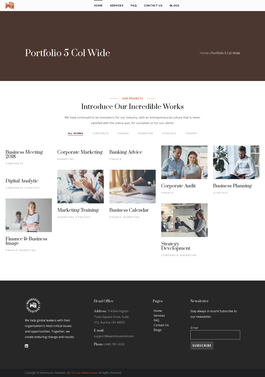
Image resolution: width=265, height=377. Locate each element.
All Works (75, 133)
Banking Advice (125, 152)
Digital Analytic (22, 181)
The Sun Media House (84, 372)
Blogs (158, 330)
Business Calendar (129, 210)
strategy (169, 133)
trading (191, 133)
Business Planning (232, 186)
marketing (145, 133)
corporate (100, 133)
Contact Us (161, 325)
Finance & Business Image (26, 241)
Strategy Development (175, 246)
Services (159, 315)
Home (204, 53)
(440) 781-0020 (114, 344)
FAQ (156, 320)
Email (194, 328)
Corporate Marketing (80, 152)
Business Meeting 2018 (24, 154)
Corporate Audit (178, 186)
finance (123, 133)
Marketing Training (78, 210)
